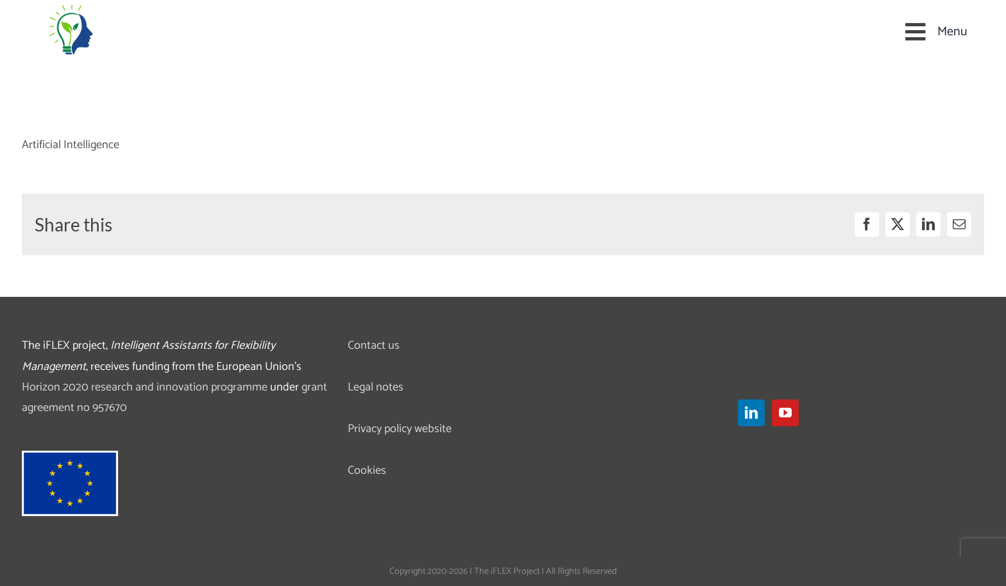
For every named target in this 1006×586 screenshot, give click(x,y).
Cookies (367, 470)
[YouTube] (785, 412)
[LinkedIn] (751, 412)
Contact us (374, 345)
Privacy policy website (400, 429)
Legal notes (376, 387)
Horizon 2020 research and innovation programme (145, 387)
